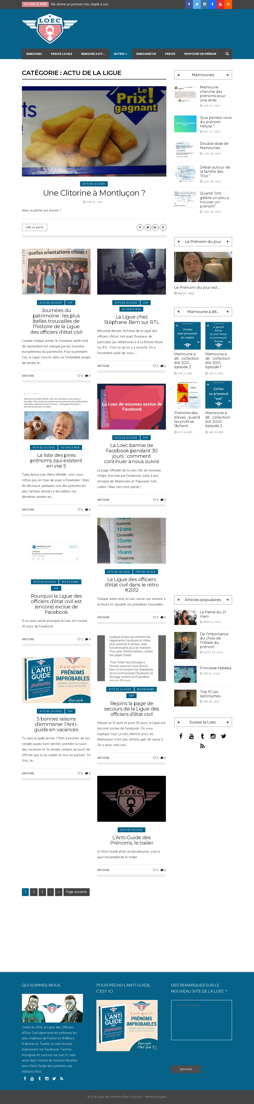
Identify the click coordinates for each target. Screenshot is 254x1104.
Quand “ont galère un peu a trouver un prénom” (214, 199)
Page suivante (76, 892)
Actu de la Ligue (94, 183)
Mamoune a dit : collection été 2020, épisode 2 (217, 419)
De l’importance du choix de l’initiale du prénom (214, 640)
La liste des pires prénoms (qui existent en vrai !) (56, 497)
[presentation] (205, 1054)
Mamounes (34, 55)
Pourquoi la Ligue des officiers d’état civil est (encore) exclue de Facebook (56, 639)
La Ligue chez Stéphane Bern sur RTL (131, 356)
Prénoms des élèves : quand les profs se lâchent (187, 419)
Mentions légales (156, 1097)
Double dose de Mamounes (214, 145)
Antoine (28, 415)
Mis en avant (70, 616)
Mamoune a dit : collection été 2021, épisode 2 (186, 360)
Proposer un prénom (200, 55)
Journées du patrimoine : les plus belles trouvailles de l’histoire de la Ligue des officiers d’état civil (56, 361)
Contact (33, 66)
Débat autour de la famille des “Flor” (215, 171)
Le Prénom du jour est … (197, 287)
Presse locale (62, 55)
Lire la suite (34, 227)
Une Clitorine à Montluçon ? (94, 193)
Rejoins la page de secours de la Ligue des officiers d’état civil (131, 747)
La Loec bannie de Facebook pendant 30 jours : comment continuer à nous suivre (131, 490)
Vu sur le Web (131, 345)
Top (70, 342)
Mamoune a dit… (93, 55)
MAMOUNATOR (146, 55)
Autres (121, 55)
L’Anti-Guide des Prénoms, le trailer (131, 870)
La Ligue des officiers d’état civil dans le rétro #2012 (132, 616)
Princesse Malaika (215, 668)
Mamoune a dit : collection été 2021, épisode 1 (217, 360)
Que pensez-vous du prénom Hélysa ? (216, 122)
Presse (170, 55)
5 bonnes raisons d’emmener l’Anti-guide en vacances (56, 760)
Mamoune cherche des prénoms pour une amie (213, 93)
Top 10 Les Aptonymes (210, 694)
